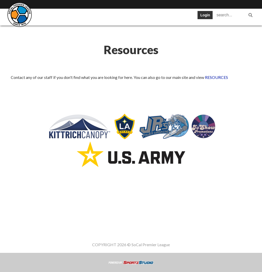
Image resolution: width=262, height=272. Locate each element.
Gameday (74, 32)
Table (88, 16)
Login (205, 15)
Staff (98, 32)
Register (46, 32)
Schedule (113, 16)
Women (120, 32)
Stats (137, 16)
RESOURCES (216, 77)
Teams (66, 16)
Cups (157, 16)
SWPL (44, 16)
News (178, 16)
